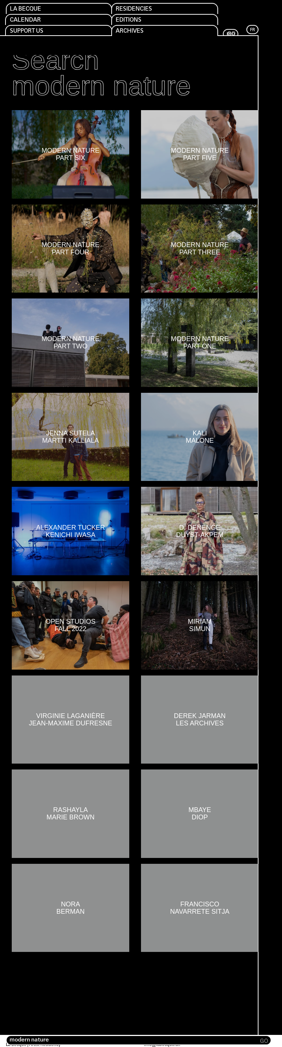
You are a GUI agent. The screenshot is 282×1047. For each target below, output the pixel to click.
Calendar (27, 21)
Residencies (136, 9)
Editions (131, 21)
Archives (132, 33)
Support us (29, 33)
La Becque (28, 9)
